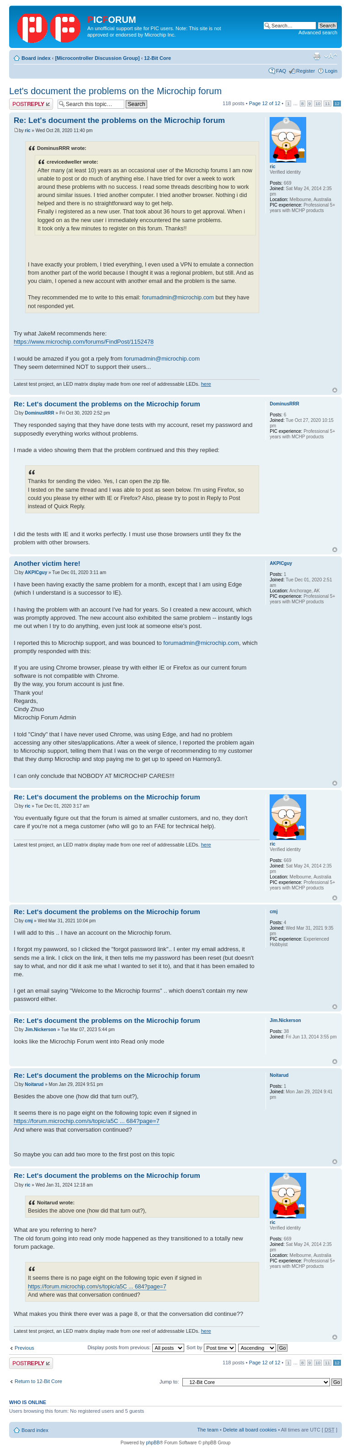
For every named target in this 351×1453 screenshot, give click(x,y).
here (206, 384)
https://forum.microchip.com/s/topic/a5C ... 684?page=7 (87, 1121)
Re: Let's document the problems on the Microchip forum (119, 120)
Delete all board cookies (250, 1429)
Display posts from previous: (135, 1347)
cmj (28, 920)
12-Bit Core (157, 58)
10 (317, 103)
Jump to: (169, 1381)
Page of (265, 103)
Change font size (330, 56)
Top (334, 390)
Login (331, 71)
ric (27, 130)
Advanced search (317, 32)
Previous (24, 1348)
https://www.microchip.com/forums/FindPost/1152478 (84, 341)
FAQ (281, 71)
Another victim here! (47, 563)
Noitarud (34, 1084)
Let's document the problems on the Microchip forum (115, 91)
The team (207, 1429)
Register (305, 71)
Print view (317, 56)
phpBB (153, 1442)
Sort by (211, 1347)
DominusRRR (39, 412)
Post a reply (31, 104)
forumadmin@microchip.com (178, 297)
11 (327, 103)
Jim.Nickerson (40, 1029)
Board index (36, 58)
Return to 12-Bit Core (38, 1381)
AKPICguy (36, 572)
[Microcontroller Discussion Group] (97, 58)
